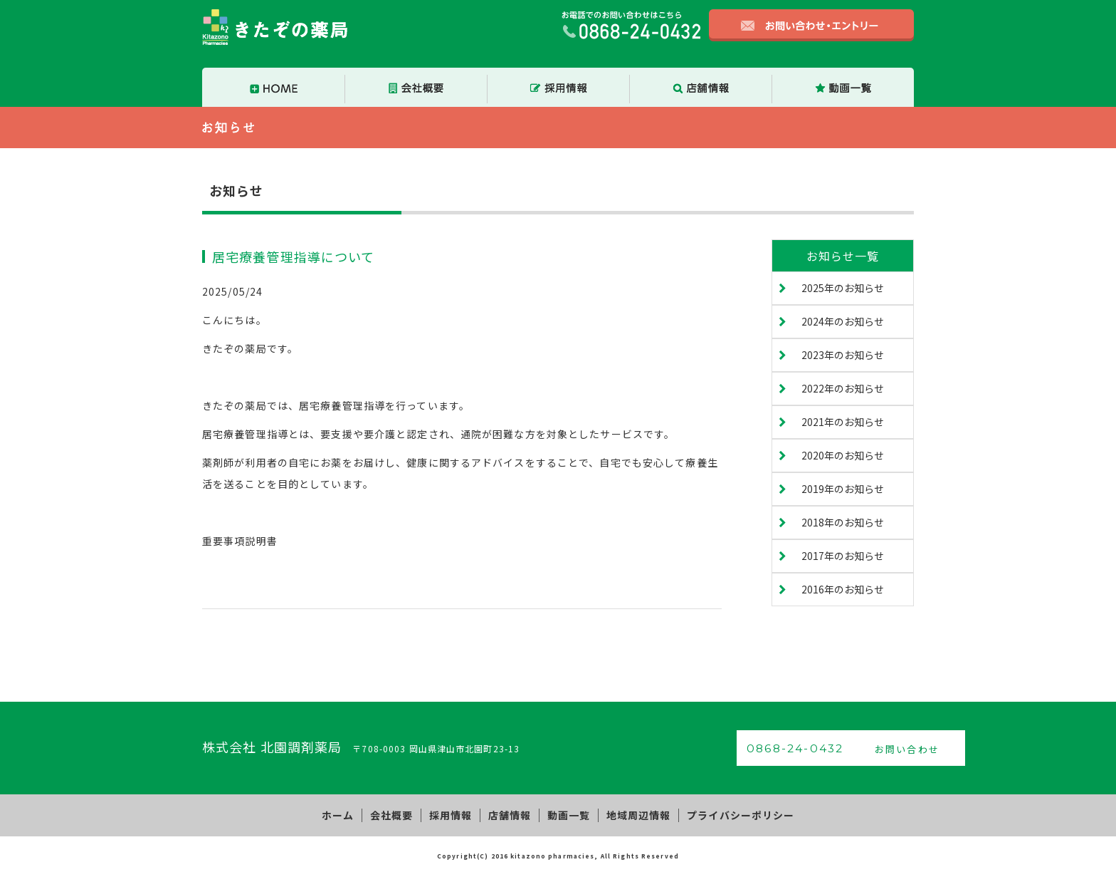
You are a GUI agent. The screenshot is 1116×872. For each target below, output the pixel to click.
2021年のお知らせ (842, 422)
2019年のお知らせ (842, 489)
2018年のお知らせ (842, 522)
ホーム (349, 813)
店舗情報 (509, 813)
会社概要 (399, 813)
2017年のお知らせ (842, 556)
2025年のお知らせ (842, 288)
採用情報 (454, 813)
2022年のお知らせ (842, 388)
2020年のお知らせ (842, 455)
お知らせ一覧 (843, 255)
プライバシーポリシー (728, 813)
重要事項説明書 (240, 541)
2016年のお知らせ (842, 589)
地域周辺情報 (631, 813)
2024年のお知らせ (842, 321)
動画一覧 (564, 813)
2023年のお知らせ (842, 355)
